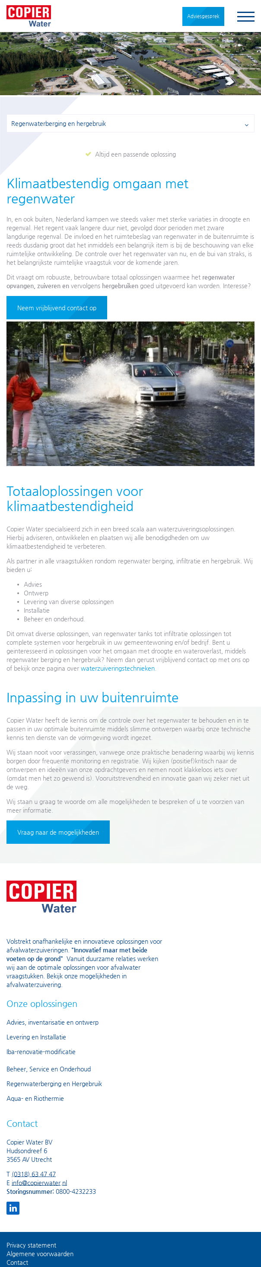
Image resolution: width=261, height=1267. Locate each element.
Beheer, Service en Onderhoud (48, 1068)
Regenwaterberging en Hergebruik (54, 1083)
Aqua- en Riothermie (35, 1098)
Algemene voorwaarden (39, 1253)
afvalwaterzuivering (33, 984)
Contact (17, 1262)
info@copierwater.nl (39, 1182)
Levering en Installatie (36, 1036)
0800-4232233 (76, 1191)
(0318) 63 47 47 (34, 1174)
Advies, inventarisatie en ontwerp (52, 1022)
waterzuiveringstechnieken (118, 668)
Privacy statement (31, 1244)
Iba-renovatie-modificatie (41, 1051)
